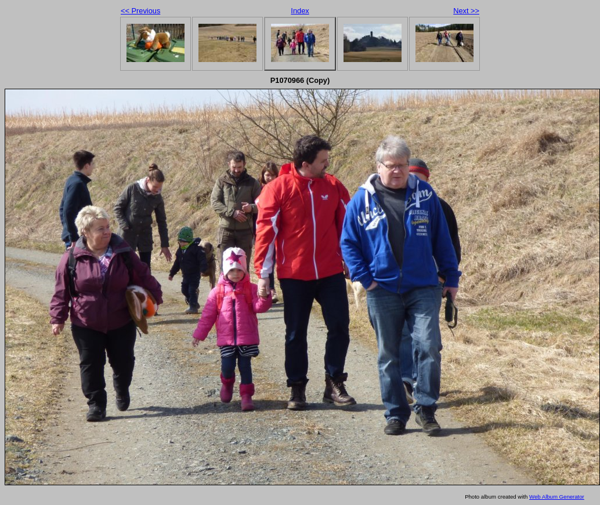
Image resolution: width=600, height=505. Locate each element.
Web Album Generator (556, 496)
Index (300, 10)
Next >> (466, 10)
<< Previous (140, 10)
